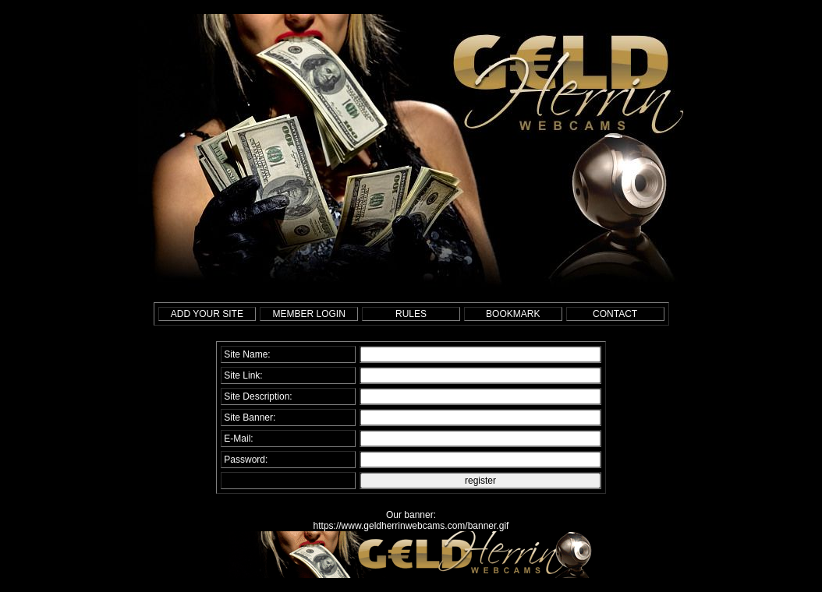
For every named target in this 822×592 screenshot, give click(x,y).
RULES (411, 313)
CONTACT (615, 313)
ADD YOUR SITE (207, 313)
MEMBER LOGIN (309, 313)
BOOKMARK (513, 313)
